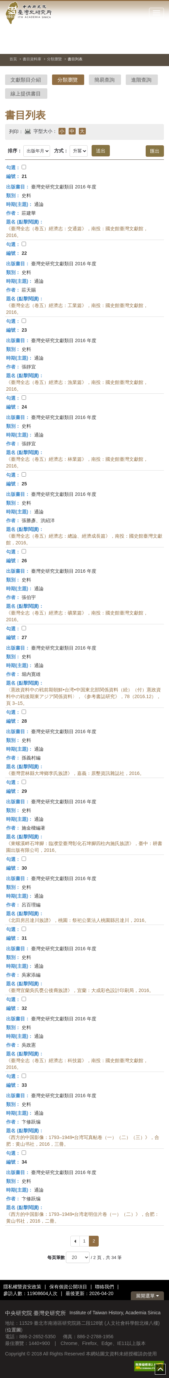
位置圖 (14, 1329)
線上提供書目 (25, 93)
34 (24, 1162)
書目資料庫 (32, 59)
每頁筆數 (56, 1257)
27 (24, 637)
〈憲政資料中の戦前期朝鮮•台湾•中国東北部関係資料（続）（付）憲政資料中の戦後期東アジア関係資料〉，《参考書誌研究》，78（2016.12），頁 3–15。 (83, 696)
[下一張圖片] (159, 45)
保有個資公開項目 (68, 1286)
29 (24, 791)
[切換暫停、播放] (134, 45)
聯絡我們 (104, 1286)
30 (24, 868)
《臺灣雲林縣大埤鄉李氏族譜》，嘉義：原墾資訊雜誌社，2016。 (75, 773)
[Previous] (75, 1241)
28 (24, 721)
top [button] (160, 1369)
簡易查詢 (104, 80)
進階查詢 (141, 80)
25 (24, 483)
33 (24, 1085)
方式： (61, 150)
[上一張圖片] (147, 45)
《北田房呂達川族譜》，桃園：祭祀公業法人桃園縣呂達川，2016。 (77, 920)
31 (24, 938)
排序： (15, 150)
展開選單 (147, 1295)
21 (24, 176)
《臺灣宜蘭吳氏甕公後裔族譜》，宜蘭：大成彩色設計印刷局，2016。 (80, 990)
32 (24, 1008)
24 (24, 407)
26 (24, 560)
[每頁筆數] (78, 1257)
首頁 (13, 59)
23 (24, 330)
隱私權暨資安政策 (22, 1286)
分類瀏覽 (54, 59)
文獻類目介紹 (25, 80)
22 (24, 253)
